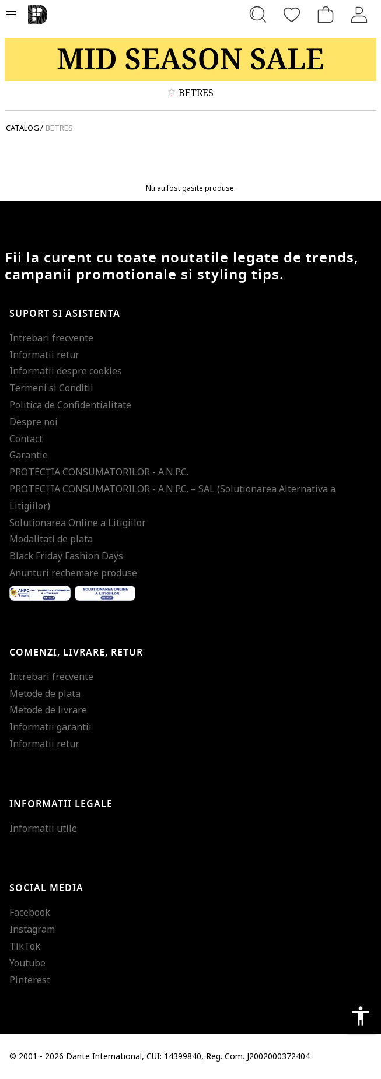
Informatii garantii (50, 726)
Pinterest (29, 979)
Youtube (27, 963)
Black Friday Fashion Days (66, 555)
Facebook (29, 912)
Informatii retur (44, 354)
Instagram (32, 929)
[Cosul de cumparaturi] (325, 14)
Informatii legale (61, 804)
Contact (26, 438)
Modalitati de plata (51, 539)
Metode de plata (45, 693)
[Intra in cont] (359, 14)
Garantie (28, 455)
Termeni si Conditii (51, 387)
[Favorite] (292, 14)
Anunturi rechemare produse (73, 572)
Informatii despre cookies (65, 371)
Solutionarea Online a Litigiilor (77, 522)
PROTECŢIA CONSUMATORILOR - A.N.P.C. (98, 471)
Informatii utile (43, 828)
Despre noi (33, 421)
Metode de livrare (48, 709)
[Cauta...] (258, 14)
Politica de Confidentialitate (70, 404)
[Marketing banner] (190, 59)
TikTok (24, 946)
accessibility (360, 1016)
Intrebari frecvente (51, 337)
